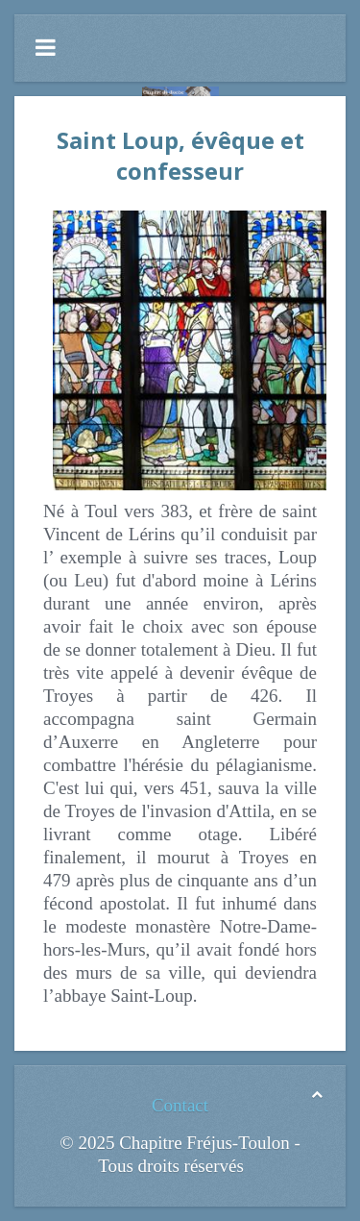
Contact (180, 1105)
